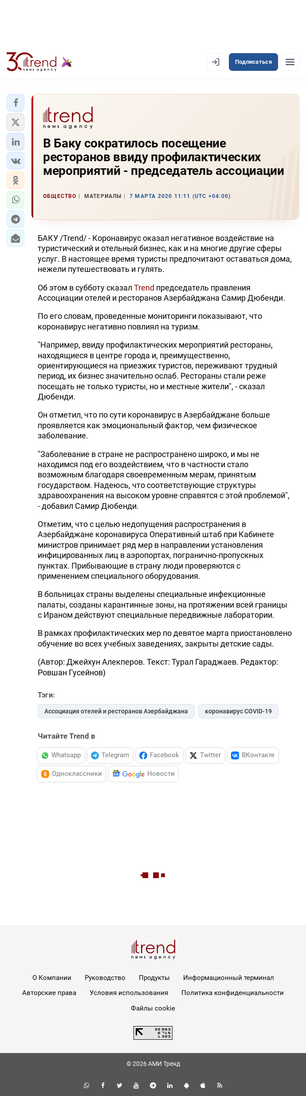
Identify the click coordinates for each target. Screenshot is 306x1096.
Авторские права (49, 993)
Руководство (105, 978)
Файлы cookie (153, 1008)
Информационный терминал (228, 978)
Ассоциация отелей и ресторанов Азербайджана (116, 711)
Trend (144, 287)
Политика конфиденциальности (232, 993)
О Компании (51, 978)
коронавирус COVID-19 (238, 711)
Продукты (154, 978)
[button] (15, 102)
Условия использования (129, 993)
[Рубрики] (290, 62)
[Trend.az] (39, 62)
